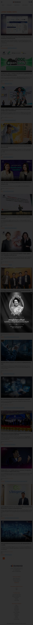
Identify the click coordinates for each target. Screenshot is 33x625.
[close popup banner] (31, 293)
